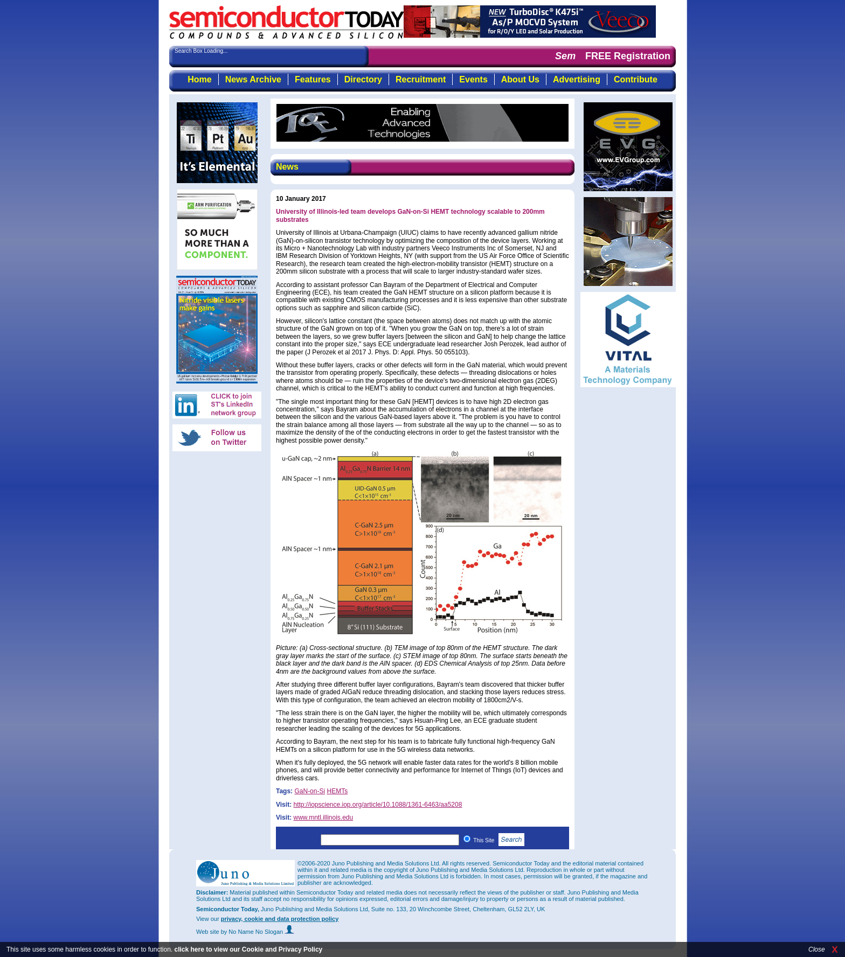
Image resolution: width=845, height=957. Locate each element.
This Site (498, 840)
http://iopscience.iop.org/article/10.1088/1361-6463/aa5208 (377, 804)
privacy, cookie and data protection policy (280, 919)
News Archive (253, 79)
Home (199, 79)
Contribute (635, 79)
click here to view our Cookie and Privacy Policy (248, 949)
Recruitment (421, 79)
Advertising (576, 79)
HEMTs (337, 791)
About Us (520, 79)
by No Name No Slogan (258, 931)
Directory (363, 79)
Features (313, 79)
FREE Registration (627, 56)
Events (473, 79)
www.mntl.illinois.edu (323, 817)
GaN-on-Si (309, 791)
